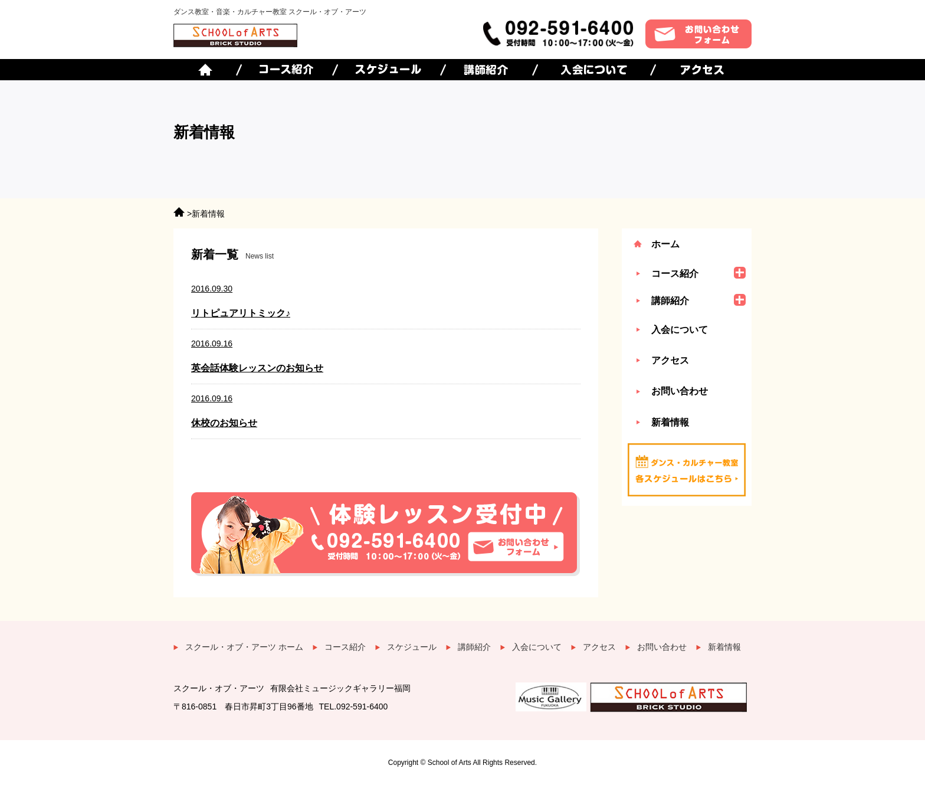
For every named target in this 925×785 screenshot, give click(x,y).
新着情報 (670, 422)
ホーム (665, 244)
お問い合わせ (679, 391)
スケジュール (412, 647)
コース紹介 (345, 647)
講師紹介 (474, 647)
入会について (679, 330)
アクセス (670, 360)
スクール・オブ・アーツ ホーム (244, 647)
